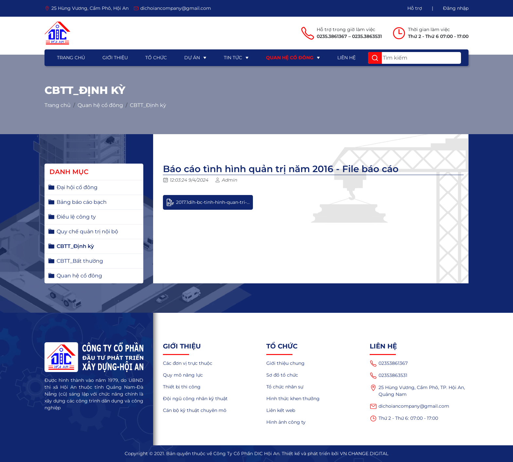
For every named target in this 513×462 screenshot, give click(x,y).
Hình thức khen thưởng (293, 398)
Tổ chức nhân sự (284, 387)
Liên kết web (280, 410)
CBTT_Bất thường (80, 261)
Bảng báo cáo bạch (82, 202)
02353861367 (389, 363)
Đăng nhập (456, 8)
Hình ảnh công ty (286, 422)
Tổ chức (156, 58)
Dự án (192, 58)
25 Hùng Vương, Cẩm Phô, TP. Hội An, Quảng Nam (417, 390)
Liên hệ (346, 58)
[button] (375, 58)
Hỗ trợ (414, 8)
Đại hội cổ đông (77, 187)
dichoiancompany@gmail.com (409, 406)
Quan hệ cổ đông (289, 58)
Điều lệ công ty (76, 217)
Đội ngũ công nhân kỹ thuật (195, 398)
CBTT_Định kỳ (148, 105)
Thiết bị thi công (182, 387)
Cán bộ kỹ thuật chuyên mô (194, 410)
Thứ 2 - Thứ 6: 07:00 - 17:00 (404, 418)
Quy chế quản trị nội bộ (87, 231)
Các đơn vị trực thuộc (187, 363)
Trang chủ (71, 58)
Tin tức (233, 58)
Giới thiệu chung (285, 363)
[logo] (57, 33)
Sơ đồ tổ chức (282, 375)
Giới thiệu (115, 58)
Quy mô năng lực (183, 375)
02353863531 (388, 375)
